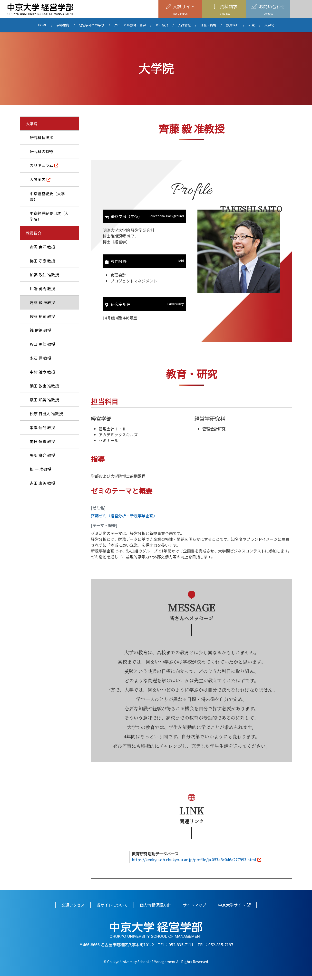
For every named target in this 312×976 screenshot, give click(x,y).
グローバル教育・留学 (130, 25)
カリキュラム (41, 165)
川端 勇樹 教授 (42, 288)
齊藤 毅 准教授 (42, 302)
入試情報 (184, 25)
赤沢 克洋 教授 (42, 247)
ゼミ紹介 (162, 25)
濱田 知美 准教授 (44, 400)
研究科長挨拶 (41, 137)
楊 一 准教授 (40, 469)
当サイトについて (112, 905)
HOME (42, 25)
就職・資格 (208, 25)
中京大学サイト (231, 905)
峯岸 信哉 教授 (42, 427)
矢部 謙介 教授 (42, 455)
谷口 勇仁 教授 (42, 344)
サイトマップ (194, 905)
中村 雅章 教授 (42, 372)
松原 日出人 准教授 (46, 413)
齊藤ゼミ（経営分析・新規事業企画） (124, 516)
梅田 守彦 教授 (42, 261)
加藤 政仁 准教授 (44, 275)
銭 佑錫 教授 (40, 330)
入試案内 (37, 179)
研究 (251, 25)
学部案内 (63, 25)
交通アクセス (73, 905)
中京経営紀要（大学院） (47, 196)
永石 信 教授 (40, 358)
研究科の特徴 (41, 151)
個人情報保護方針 (155, 905)
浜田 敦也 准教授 (44, 386)
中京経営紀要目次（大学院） (49, 216)
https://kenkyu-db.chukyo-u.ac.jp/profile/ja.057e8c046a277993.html (194, 859)
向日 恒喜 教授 (42, 441)
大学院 (269, 25)
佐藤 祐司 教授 (42, 316)
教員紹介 (232, 25)
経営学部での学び (91, 25)
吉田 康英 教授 (42, 483)
